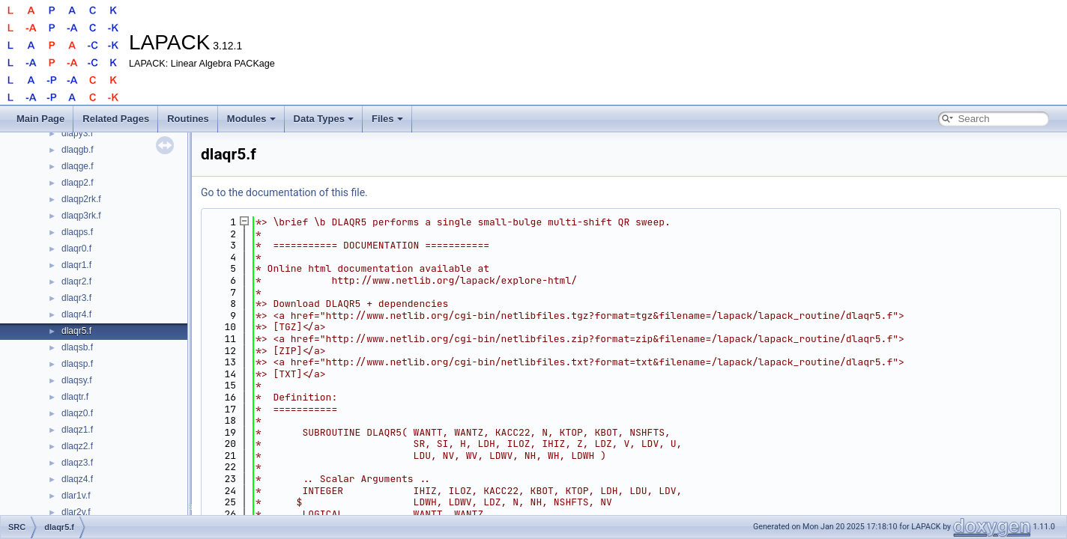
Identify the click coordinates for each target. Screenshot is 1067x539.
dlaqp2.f (77, 182)
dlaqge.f (77, 166)
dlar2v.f (75, 512)
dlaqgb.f (77, 149)
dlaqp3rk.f (81, 215)
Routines (188, 118)
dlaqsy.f (76, 380)
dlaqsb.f (77, 347)
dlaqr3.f (76, 298)
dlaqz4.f (77, 479)
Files (387, 118)
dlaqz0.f (77, 413)
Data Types (324, 118)
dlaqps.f (77, 232)
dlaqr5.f (76, 331)
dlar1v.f (75, 495)
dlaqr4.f (76, 314)
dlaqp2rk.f (81, 199)
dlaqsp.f (77, 364)
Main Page (40, 118)
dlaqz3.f (77, 462)
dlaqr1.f (76, 265)
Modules (251, 118)
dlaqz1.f (77, 429)
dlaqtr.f (74, 397)
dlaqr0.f (76, 248)
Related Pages (115, 118)
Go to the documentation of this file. (284, 192)
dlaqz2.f (77, 446)
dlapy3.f (77, 133)
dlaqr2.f (76, 281)
